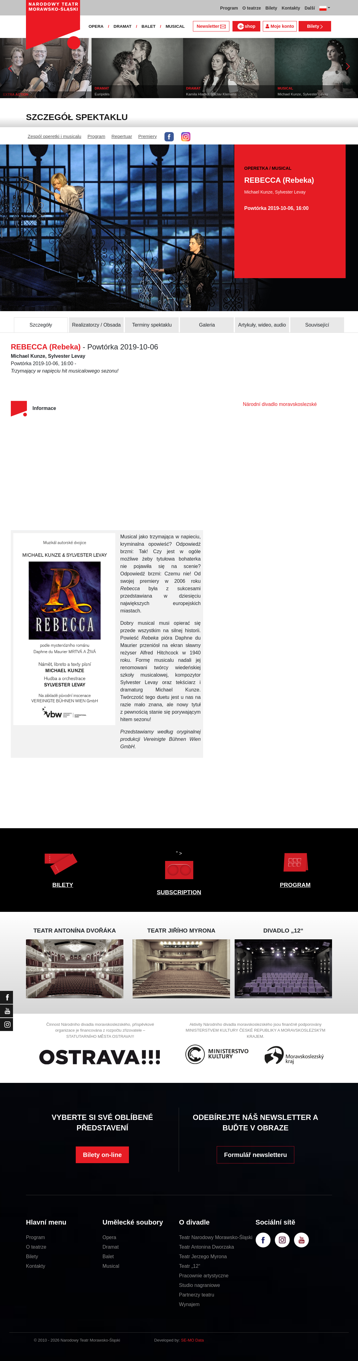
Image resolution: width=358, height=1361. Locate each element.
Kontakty (35, 1266)
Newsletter (211, 26)
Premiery (147, 136)
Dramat (111, 1247)
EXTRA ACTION (24, 94)
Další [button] (310, 8)
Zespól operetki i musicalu (54, 136)
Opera (109, 1237)
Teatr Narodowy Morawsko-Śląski (215, 1237)
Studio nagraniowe (199, 1285)
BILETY (62, 885)
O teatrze (36, 1247)
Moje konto (280, 26)
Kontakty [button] (291, 8)
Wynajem (189, 1304)
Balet (108, 1256)
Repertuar (121, 136)
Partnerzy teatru (196, 1294)
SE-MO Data (192, 1340)
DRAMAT (122, 26)
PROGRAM (295, 885)
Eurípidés (111, 94)
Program (96, 136)
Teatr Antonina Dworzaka (206, 1247)
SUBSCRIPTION (179, 892)
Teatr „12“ (189, 1266)
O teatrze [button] (251, 8)
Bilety (315, 26)
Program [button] (229, 8)
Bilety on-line (102, 1154)
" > (179, 867)
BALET (149, 26)
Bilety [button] (271, 8)
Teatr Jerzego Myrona (203, 1256)
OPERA (95, 26)
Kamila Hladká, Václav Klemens (220, 94)
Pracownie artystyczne (203, 1275)
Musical (111, 1266)
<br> (97, 474)
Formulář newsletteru (255, 1154)
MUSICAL (175, 26)
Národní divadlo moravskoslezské (280, 404)
